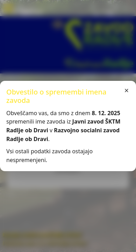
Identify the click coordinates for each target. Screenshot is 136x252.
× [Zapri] (126, 90)
